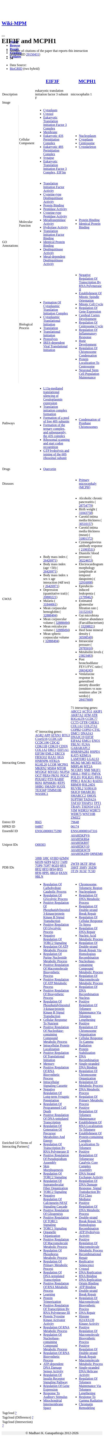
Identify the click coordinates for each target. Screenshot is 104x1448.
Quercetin (49, 469)
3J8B (38, 858)
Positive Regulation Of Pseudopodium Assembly (56, 1158)
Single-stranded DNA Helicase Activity (89, 1371)
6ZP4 (47, 862)
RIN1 (38, 783)
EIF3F (52, 81)
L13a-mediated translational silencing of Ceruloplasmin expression (53, 396)
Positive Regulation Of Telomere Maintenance (88, 1113)
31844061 (49, 604)
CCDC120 (55, 739)
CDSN (63, 746)
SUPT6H (77, 799)
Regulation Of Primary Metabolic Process (55, 1265)
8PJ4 (52, 869)
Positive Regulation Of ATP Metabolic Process (56, 983)
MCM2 (75, 762)
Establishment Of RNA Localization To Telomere (91, 1126)
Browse (15, 45)
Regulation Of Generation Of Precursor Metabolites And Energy (54, 1133)
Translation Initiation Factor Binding (53, 234)
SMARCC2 (78, 795)
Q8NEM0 (96, 853)
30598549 (85, 637)
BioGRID (16, 68)
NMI (87, 770)
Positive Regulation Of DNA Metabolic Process (89, 1208)
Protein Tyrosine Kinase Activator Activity (54, 1320)
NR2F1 (96, 770)
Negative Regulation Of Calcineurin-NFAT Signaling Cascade (55, 1201)
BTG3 (66, 735)
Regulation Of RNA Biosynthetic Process (56, 1356)
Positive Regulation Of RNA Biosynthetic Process (56, 1073)
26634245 (85, 670)
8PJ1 (63, 865)
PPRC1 (75, 781)
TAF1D (76, 803)
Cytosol (48, 114)
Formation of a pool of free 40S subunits (56, 419)
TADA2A (89, 799)
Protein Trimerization (52, 1299)
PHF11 (86, 773)
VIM (74, 810)
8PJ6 (38, 873)
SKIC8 (75, 792)
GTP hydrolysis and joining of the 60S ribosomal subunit (56, 454)
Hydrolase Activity (55, 227)
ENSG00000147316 (84, 831)
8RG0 (54, 873)
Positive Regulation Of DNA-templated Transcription (56, 1118)
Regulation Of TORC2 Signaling (55, 1175)
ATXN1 (56, 735)
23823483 (85, 655)
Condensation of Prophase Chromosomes (89, 423)
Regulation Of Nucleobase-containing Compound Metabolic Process (55, 1342)
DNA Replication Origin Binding (90, 1281)
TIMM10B (54, 790)
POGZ (64, 775)
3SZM (92, 867)
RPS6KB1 (50, 783)
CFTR (84, 722)
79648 (75, 822)
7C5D (91, 871)
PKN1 (55, 775)
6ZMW (64, 858)
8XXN (63, 873)
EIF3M (39, 753)
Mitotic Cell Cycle (91, 304)
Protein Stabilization (87, 1050)
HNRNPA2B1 (80, 751)
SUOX (60, 786)
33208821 (87, 626)
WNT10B (88, 814)
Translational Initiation (51, 333)
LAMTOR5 (78, 759)
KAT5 (75, 755)
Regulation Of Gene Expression (90, 309)
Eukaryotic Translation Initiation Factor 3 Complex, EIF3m (55, 167)
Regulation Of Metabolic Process (91, 1083)
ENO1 (96, 740)
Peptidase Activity (55, 209)
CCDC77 (91, 718)
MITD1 (97, 762)
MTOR (61, 768)
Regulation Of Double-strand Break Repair (88, 910)
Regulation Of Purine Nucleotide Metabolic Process (55, 957)
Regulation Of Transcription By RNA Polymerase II (56, 1147)
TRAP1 (76, 806)
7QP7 (47, 865)
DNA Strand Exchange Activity (91, 1175)
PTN (51, 779)
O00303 (40, 844)
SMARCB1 (88, 792)
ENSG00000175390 (48, 831)
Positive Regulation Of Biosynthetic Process (56, 994)
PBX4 (46, 775)
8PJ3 (45, 869)
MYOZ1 (53, 772)
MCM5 (86, 762)
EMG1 (86, 740)
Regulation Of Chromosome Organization (88, 1074)
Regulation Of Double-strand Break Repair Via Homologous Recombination (90, 950)
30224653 (85, 560)
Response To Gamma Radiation (91, 1398)
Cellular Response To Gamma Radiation (91, 1041)
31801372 (85, 538)
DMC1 (75, 733)
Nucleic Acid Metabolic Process (91, 937)
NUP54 (64, 772)
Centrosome (86, 143)
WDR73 (94, 810)
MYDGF (41, 772)
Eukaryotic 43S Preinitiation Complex (53, 139)
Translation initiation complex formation (55, 410)
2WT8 (75, 863)
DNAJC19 (77, 737)
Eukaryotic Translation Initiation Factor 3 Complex (55, 123)
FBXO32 (41, 757)
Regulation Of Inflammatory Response (88, 333)
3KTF (84, 863)
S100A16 (90, 788)
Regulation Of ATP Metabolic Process (55, 948)
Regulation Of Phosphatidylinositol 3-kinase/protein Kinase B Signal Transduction (56, 1009)
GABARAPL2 (80, 748)
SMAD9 (50, 786)
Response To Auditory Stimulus (55, 1395)
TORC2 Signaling (55, 1192)
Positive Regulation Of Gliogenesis (56, 1212)
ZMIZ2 (75, 817)
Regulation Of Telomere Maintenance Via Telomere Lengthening (90, 1386)
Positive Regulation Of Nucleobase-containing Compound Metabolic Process (56, 1034)
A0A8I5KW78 (80, 850)
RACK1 (86, 781)
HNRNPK (42, 761)
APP (47, 735)
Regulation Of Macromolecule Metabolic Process (91, 979)
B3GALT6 (77, 718)
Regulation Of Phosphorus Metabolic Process (55, 1254)
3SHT (74, 867)
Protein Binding (53, 205)
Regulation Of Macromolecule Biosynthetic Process (89, 1303)
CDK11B (41, 746)
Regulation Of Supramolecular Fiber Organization (55, 1184)
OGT (38, 775)
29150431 (32, 54)
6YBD (54, 858)
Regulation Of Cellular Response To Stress (91, 921)
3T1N (74, 871)
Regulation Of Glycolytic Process (55, 897)
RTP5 (61, 783)
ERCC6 (60, 753)
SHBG (39, 786)
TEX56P (40, 790)
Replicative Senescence (86, 1263)
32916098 (85, 582)
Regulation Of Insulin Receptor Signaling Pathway (55, 1378)
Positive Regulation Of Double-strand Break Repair (88, 1351)
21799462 (85, 597)
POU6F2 (41, 779)
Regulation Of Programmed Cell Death (54, 1107)
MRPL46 (77, 766)
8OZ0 (55, 865)
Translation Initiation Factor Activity (53, 187)
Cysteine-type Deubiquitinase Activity (53, 198)
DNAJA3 (87, 733)
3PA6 (92, 863)
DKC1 (52, 750)
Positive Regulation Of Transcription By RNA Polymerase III (56, 1309)
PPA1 (98, 777)
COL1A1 (77, 726)
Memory (48, 1063)
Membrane (50, 132)
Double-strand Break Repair (88, 1292)
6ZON (39, 862)
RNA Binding (88, 1276)
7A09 (63, 862)
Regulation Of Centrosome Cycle (91, 324)
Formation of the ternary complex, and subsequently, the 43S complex (54, 430)
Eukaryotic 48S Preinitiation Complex (53, 150)
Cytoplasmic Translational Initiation (51, 320)
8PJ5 (59, 869)
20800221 (49, 597)
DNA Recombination (89, 1058)
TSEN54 (87, 806)
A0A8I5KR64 (80, 839)
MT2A (88, 766)
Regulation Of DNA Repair (88, 930)
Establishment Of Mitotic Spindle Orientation (90, 296)
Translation (50, 328)
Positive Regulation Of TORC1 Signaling (56, 1221)
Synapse (48, 157)
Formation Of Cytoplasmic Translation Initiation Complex (55, 308)
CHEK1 (94, 722)
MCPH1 (87, 81)
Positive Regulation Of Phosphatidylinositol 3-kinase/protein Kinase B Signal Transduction (56, 912)
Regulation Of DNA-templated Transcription (53, 1276)
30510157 (85, 524)
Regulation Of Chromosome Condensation (88, 351)
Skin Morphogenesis (53, 1168)
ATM (87, 715)
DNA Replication (90, 1272)
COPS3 (86, 729)
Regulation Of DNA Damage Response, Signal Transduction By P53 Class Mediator (90, 1190)
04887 (39, 826)
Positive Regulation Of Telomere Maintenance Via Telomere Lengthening (90, 1010)
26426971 (49, 560)
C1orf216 (41, 739)
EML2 (49, 753)
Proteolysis (50, 339)
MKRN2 (41, 768)
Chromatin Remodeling (87, 1406)
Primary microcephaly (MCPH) (87, 483)
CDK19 (53, 746)
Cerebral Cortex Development (89, 317)
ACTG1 (87, 711)
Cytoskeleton (87, 146)
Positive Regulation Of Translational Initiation (56, 1056)
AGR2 (39, 735)
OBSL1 (76, 773)
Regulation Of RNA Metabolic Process (56, 1329)
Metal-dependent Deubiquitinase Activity (54, 260)
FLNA (85, 744)
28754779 (85, 505)
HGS (60, 757)
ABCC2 (76, 711)
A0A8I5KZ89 (80, 853)
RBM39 (76, 784)
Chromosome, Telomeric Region (90, 886)
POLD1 (76, 777)
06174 (75, 826)
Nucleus (84, 998)
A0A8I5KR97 (80, 843)
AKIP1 (97, 711)
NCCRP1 (77, 770)
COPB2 (76, 729)
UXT (97, 806)
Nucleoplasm (87, 135)
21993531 (87, 549)
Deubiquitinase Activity (53, 251)
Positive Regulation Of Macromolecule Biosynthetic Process (56, 970)
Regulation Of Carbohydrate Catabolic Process (54, 888)
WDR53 (83, 810)
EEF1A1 (63, 750)
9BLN (39, 876)
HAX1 (52, 757)
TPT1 (97, 803)
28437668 (85, 699)
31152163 (85, 611)
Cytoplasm (50, 110)
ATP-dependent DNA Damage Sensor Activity (53, 1367)
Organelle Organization (51, 1233)
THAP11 (87, 803)
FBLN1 (76, 744)
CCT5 (75, 722)
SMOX (91, 795)
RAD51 (98, 781)
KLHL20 (41, 764)
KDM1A (85, 755)
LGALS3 (93, 759)
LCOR (52, 764)
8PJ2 (38, 869)
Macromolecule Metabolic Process (91, 1362)
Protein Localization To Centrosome (89, 362)
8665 (38, 822)
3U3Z (83, 871)
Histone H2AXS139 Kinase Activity (89, 1320)
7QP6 (38, 865)
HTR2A (54, 761)
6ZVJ (55, 862)
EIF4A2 (76, 740)
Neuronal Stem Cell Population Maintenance (89, 373)
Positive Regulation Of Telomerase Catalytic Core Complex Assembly (88, 1161)
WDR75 (76, 814)
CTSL (96, 729)
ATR (94, 715)
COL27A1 (91, 726)
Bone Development (87, 342)
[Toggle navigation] (3, 36)
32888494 (49, 615)
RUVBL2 (77, 788)
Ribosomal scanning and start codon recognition (56, 443)
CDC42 (55, 742)
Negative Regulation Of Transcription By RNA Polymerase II (90, 282)
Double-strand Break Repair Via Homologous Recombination (90, 1223)
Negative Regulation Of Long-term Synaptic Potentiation (56, 1095)
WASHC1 (41, 793)
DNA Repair (87, 1312)
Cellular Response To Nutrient (55, 1021)
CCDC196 (42, 742)
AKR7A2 (77, 715)
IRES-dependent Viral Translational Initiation (55, 346)
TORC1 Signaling (55, 1228)
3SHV (83, 867)
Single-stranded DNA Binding (89, 1065)
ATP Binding (87, 1287)
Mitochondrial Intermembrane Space (53, 1404)
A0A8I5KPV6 (80, 835)
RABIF (59, 779)
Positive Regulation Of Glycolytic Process (56, 928)
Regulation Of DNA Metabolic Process (89, 899)
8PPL (45, 873)
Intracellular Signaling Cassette (55, 1083)
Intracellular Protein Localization (56, 1047)
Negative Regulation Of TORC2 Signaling (55, 939)
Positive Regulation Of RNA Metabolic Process (56, 1287)
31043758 (85, 513)
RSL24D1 (88, 784)
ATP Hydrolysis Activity (89, 1233)
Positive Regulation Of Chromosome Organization (88, 1029)
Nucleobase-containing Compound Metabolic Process (91, 966)
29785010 (85, 648)
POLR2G (88, 777)
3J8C (46, 858)
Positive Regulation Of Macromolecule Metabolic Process (56, 1243)
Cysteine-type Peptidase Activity (55, 214)
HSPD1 (95, 751)
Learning (49, 1294)
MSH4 (51, 768)
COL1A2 (41, 750)
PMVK (96, 773)
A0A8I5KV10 (80, 846)
